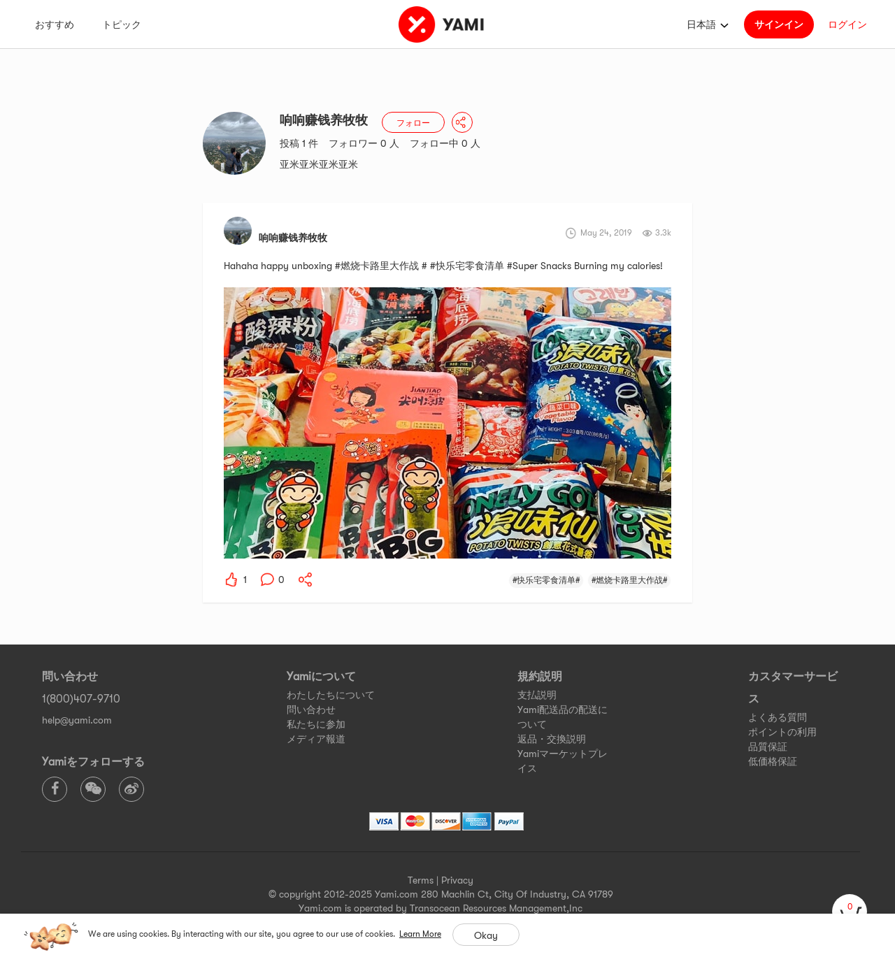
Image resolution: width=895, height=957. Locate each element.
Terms (421, 880)
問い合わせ (311, 709)
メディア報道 (316, 738)
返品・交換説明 (551, 738)
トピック (121, 24)
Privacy (457, 880)
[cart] (849, 911)
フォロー (413, 123)
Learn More (420, 934)
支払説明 (537, 694)
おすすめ (54, 24)
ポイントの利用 (782, 731)
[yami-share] (306, 580)
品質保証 (767, 746)
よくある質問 (777, 717)
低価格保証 (772, 761)
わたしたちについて (331, 694)
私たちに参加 (316, 724)
